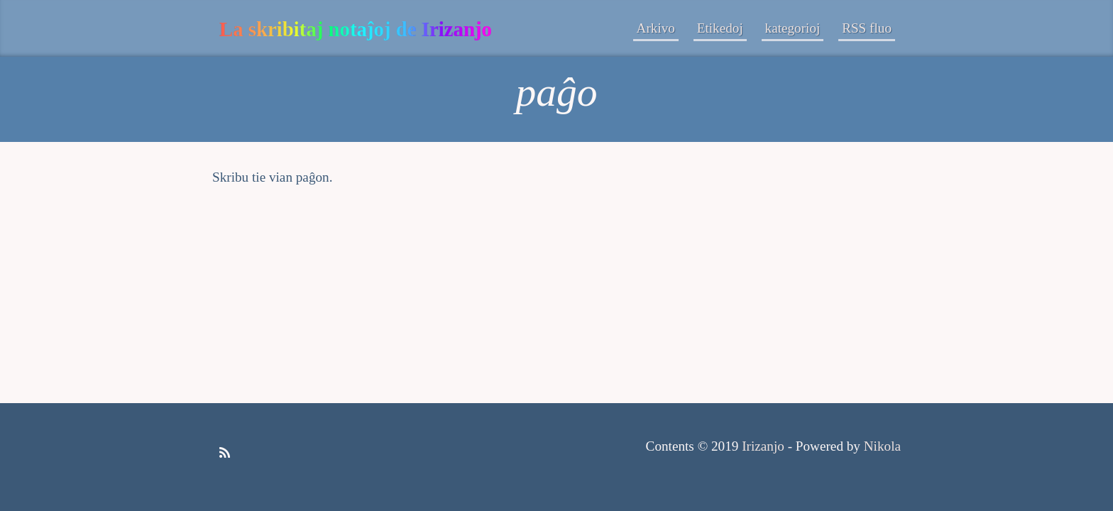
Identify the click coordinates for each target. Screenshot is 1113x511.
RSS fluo (867, 28)
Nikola (882, 446)
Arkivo (656, 28)
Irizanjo (763, 446)
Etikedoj (720, 28)
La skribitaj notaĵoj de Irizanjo (355, 29)
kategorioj (793, 28)
